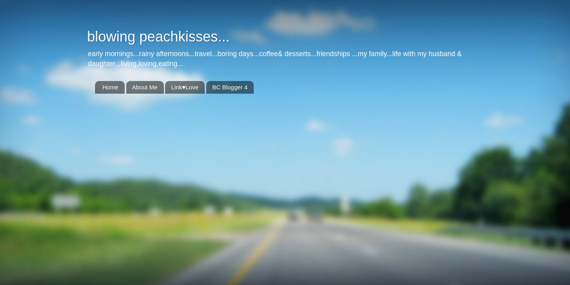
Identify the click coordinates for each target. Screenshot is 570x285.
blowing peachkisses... (158, 36)
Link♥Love (184, 87)
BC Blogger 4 (229, 87)
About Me (145, 87)
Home (110, 87)
